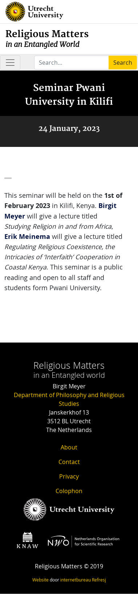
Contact (69, 462)
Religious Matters (47, 39)
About (69, 447)
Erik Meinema (27, 236)
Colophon (69, 491)
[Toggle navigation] (10, 62)
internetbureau (75, 580)
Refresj (99, 580)
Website (40, 580)
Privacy (69, 476)
